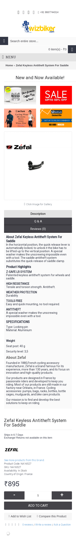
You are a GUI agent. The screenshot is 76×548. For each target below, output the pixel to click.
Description (38, 214)
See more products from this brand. (24, 460)
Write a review (43, 524)
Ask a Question (62, 524)
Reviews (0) (38, 229)
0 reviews (27, 524)
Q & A (38, 221)
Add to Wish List (21, 516)
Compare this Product (52, 516)
